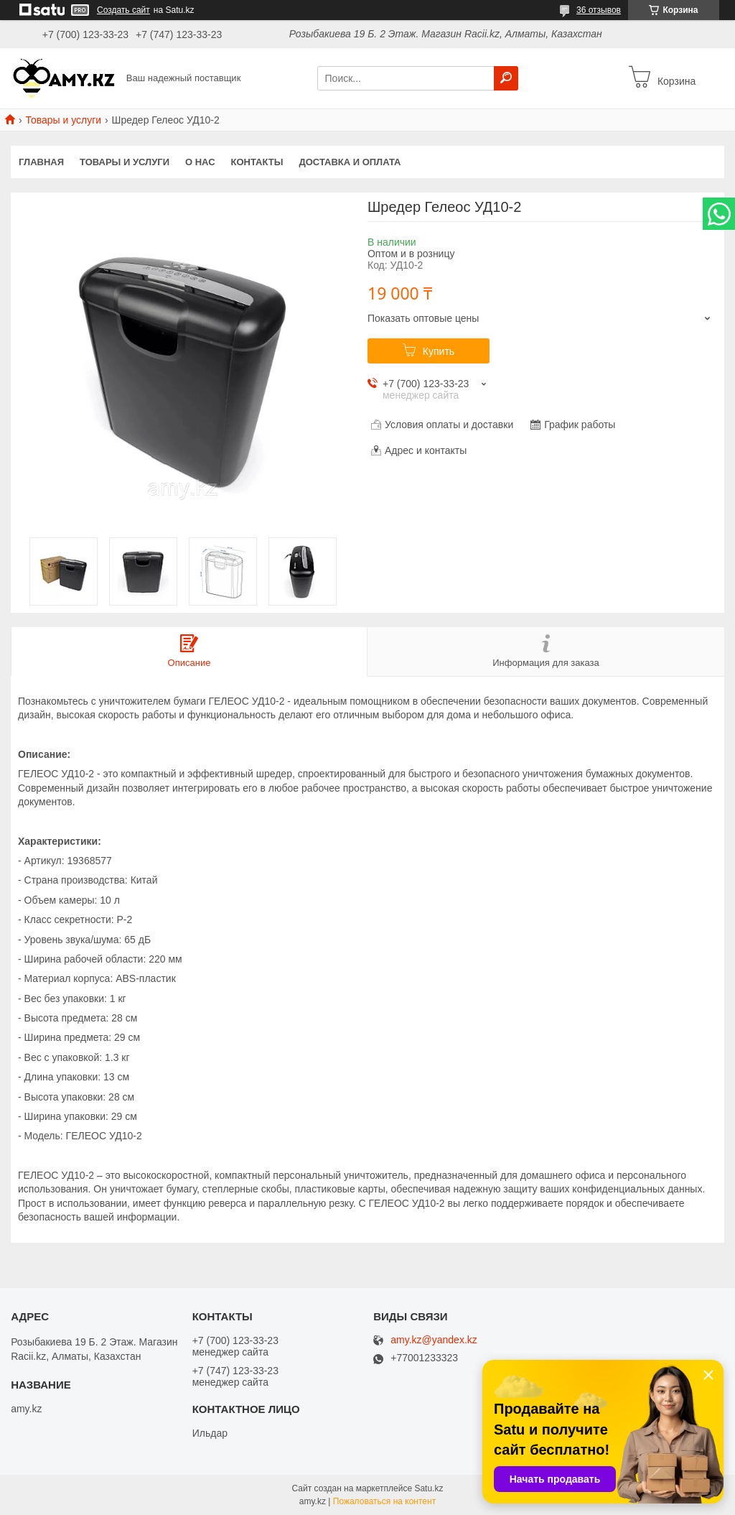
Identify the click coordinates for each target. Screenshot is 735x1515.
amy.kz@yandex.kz (433, 1340)
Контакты (257, 162)
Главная (41, 162)
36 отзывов (598, 10)
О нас (200, 162)
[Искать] (506, 78)
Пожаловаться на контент (384, 1501)
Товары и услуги (63, 120)
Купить (438, 351)
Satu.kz (428, 1488)
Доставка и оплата (350, 162)
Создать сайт (123, 10)
